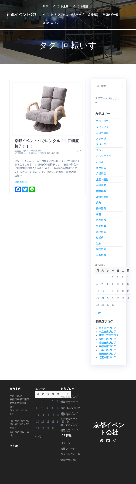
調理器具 (101, 249)
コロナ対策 (102, 133)
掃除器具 (101, 208)
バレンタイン (103, 156)
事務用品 (22, 153)
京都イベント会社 (22, 14)
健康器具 (101, 191)
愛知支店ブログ (107, 343)
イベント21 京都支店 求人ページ (63, 14)
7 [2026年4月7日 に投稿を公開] (102, 284)
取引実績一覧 (110, 14)
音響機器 (101, 255)
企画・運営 (102, 179)
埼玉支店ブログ (107, 357)
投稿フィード (67, 448)
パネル (99, 162)
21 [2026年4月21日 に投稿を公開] (102, 298)
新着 (98, 214)
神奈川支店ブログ (108, 335)
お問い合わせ (51, 22)
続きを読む (21, 182)
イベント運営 (80, 6)
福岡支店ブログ (107, 354)
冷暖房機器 (102, 197)
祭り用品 (101, 232)
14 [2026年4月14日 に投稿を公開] (102, 291)
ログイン (65, 443)
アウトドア (102, 121)
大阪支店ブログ (107, 339)
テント (99, 150)
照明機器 (101, 226)
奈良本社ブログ (107, 328)
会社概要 (93, 14)
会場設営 (101, 185)
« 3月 (98, 313)
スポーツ (101, 144)
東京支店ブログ (107, 331)
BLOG (46, 6)
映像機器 (101, 220)
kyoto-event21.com (32, 151)
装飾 (98, 243)
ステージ (101, 138)
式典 (98, 202)
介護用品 (33, 153)
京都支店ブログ (107, 346)
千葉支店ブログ (107, 350)
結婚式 (99, 237)
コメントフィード (70, 454)
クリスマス (102, 127)
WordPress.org (68, 460)
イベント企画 (61, 6)
